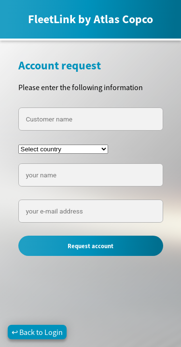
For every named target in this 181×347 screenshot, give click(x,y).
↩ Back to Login (37, 332)
